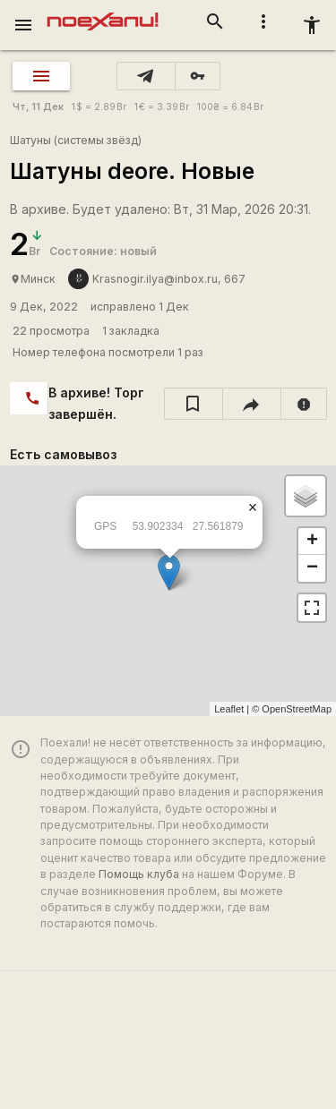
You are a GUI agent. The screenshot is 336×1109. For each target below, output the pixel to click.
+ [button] (312, 541)
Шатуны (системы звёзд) (76, 140)
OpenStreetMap (297, 709)
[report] (304, 404)
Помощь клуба (139, 874)
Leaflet (229, 709)
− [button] (312, 568)
